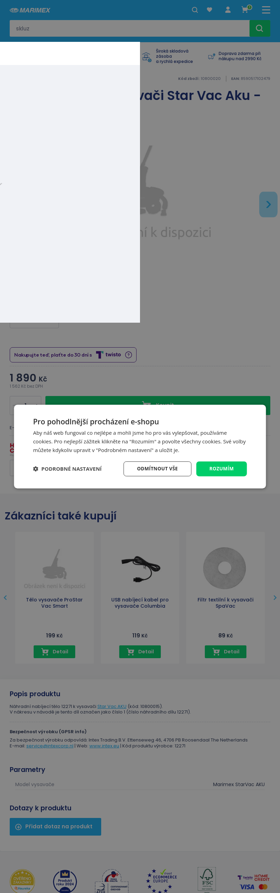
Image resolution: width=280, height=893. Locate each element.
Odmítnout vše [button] (156, 468)
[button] (67, 468)
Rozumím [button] (221, 468)
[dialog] (140, 446)
